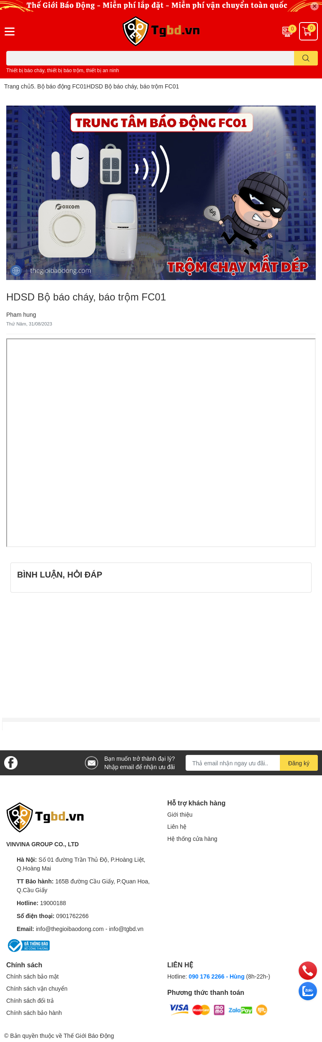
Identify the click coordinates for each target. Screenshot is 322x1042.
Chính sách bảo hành (34, 1012)
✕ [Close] (314, 6)
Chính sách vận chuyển (37, 988)
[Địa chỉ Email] (252, 763)
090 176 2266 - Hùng (216, 976)
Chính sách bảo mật (32, 976)
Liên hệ (176, 826)
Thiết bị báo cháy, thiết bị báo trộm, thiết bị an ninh (62, 70)
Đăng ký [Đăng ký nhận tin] (298, 763)
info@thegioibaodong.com (70, 928)
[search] (306, 58)
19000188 (53, 902)
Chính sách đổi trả (30, 1000)
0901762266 (72, 915)
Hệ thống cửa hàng (192, 838)
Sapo (122, 1035)
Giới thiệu (180, 814)
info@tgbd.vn (126, 928)
